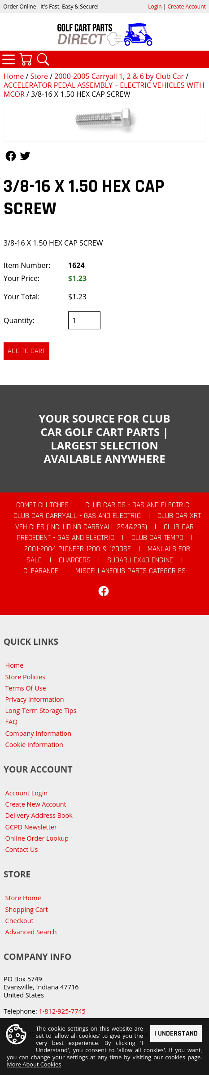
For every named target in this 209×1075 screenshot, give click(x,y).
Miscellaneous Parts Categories (130, 571)
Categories (8, 59)
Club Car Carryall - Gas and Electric (77, 516)
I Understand (176, 1033)
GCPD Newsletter (31, 827)
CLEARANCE (40, 571)
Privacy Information (34, 699)
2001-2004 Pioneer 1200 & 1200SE (77, 549)
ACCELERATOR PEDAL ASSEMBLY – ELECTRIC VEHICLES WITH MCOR (104, 89)
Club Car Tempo (157, 538)
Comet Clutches (42, 505)
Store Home (23, 898)
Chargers (75, 560)
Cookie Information (34, 744)
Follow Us (11, 156)
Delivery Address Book (39, 815)
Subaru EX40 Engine (140, 560)
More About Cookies (34, 1065)
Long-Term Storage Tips (41, 710)
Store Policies (25, 677)
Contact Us (21, 849)
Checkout (19, 920)
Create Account (187, 6)
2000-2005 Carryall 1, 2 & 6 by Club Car (119, 76)
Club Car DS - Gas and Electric (137, 505)
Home (14, 76)
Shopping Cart (26, 909)
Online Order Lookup (37, 838)
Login (154, 6)
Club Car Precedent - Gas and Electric (105, 532)
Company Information (38, 733)
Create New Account (35, 804)
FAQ (11, 721)
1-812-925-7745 (62, 1011)
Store (39, 76)
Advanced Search (31, 932)
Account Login (26, 793)
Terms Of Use (25, 688)
